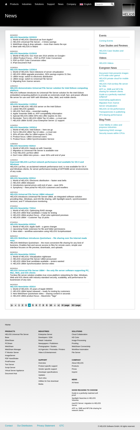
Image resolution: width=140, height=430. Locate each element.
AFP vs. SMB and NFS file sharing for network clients (111, 90)
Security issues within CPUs (112, 133)
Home (8, 324)
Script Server (10, 367)
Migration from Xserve (109, 103)
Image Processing (79, 340)
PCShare (8, 343)
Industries (26, 4)
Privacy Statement (46, 426)
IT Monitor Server (12, 352)
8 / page (65, 305)
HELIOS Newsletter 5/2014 (23, 254)
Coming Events (106, 41)
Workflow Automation (80, 349)
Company (71, 4)
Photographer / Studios (47, 346)
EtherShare (9, 340)
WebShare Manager (13, 349)
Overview (42, 363)
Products (75, 366)
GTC (61, 426)
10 (51, 305)
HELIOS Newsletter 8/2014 (23, 178)
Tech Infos (42, 378)
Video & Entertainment (47, 352)
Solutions (39, 4)
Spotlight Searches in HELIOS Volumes (84, 399)
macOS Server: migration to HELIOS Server (86, 404)
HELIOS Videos (106, 63)
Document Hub (11, 373)
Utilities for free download (48, 381)
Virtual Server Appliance (14, 370)
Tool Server (9, 364)
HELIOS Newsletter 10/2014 (23, 127)
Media (40, 384)
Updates (41, 375)
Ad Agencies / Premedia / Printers (51, 349)
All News (75, 383)
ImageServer (10, 355)
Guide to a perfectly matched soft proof (85, 394)
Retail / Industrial (45, 340)
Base (7, 337)
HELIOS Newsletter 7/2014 (23, 208)
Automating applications (110, 100)
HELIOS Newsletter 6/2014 (23, 224)
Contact (9, 426)
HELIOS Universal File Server (17, 334)
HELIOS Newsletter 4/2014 (23, 286)
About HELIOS (77, 363)
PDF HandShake (11, 358)
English (87, 4)
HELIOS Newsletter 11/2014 (23, 104)
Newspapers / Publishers (48, 343)
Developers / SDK (45, 337)
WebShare (9, 346)
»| (58, 305)
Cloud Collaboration (79, 334)
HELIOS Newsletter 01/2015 (23, 53)
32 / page (76, 305)
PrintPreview (10, 361)
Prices (74, 369)
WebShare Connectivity (81, 346)
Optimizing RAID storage (110, 130)
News (60, 4)
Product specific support (47, 366)
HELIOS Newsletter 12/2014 (23, 69)
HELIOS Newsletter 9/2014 (23, 146)
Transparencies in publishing (112, 112)
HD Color (75, 337)
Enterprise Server (45, 334)
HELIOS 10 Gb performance (112, 109)
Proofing (75, 343)
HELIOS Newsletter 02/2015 (23, 37)
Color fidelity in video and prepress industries (110, 126)
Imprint (74, 372)
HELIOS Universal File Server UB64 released (31, 194)
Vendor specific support (47, 369)
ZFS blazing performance (110, 115)
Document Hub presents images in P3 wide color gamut (113, 74)
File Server (76, 352)
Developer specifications (48, 372)
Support (51, 4)
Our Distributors (25, 426)
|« (12, 305)
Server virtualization (108, 106)
